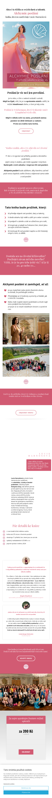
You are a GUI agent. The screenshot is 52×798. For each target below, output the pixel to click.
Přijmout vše (26, 792)
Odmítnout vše (26, 788)
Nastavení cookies (9, 784)
